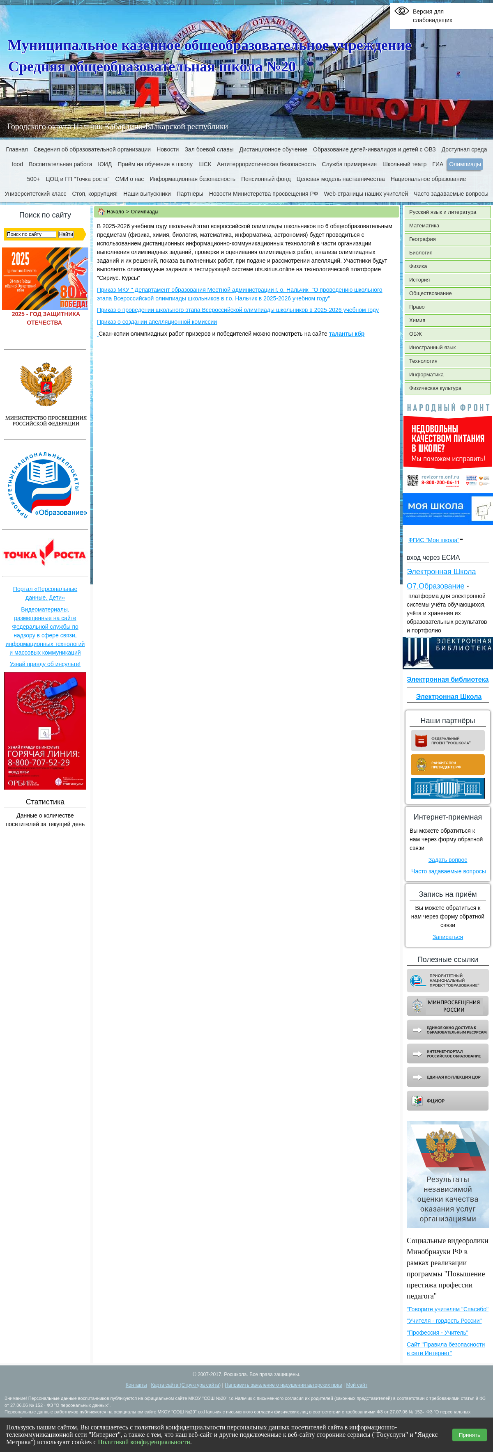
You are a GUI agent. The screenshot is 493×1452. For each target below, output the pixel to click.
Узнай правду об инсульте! (45, 664)
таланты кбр (347, 333)
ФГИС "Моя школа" (433, 540)
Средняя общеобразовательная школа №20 (152, 66)
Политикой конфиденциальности (144, 1441)
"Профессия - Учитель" (437, 1332)
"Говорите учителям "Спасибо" (447, 1309)
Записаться (448, 937)
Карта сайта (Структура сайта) (186, 1385)
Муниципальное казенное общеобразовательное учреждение (210, 45)
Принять (469, 1435)
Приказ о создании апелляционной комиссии (157, 321)
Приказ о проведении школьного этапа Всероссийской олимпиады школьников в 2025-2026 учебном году (238, 310)
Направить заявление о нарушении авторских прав (283, 1385)
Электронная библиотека (447, 679)
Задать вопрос (448, 860)
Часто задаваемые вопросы (448, 871)
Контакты (136, 1385)
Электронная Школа (441, 572)
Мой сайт (357, 1385)
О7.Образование (436, 586)
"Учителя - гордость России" (444, 1320)
